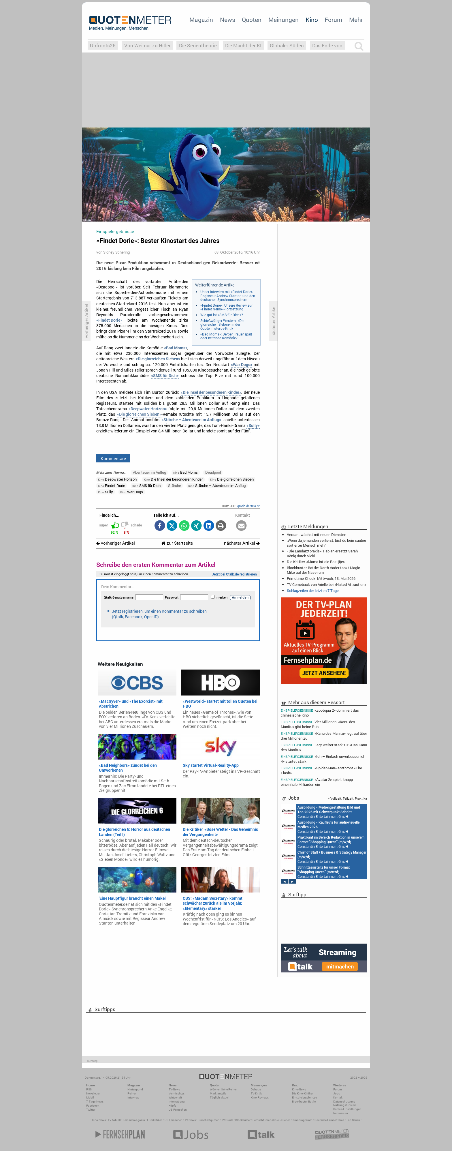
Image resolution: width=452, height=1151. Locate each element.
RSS (89, 1089)
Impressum (340, 1113)
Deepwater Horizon (117, 479)
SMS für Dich (146, 485)
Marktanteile (218, 1093)
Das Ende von (327, 45)
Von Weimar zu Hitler (147, 45)
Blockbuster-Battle (304, 1101)
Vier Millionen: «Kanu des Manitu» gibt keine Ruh (318, 724)
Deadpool (213, 472)
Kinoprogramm (302, 1120)
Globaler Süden (287, 45)
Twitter (90, 1109)
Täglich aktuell (219, 1097)
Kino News (99, 1120)
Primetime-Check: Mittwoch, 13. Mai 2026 (321, 578)
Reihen (132, 1093)
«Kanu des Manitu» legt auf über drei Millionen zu (324, 736)
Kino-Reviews (260, 1097)
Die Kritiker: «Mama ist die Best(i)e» (316, 561)
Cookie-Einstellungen (347, 1109)
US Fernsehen (173, 1120)
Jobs (336, 1093)
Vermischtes (176, 1093)
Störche (174, 485)
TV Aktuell (114, 1120)
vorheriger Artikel (115, 543)
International (177, 1101)
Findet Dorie (111, 485)
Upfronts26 (103, 45)
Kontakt (338, 1097)
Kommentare (113, 458)
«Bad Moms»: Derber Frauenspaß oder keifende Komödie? (226, 336)
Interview (133, 1097)
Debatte (256, 1089)
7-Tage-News (94, 1101)
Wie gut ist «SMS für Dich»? (221, 314)
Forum (333, 20)
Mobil (90, 1097)
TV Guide (227, 1120)
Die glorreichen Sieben (232, 479)
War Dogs (131, 492)
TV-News (174, 1089)
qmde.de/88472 (248, 506)
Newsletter (93, 1093)
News (227, 20)
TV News (190, 1120)
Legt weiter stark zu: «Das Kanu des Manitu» (324, 747)
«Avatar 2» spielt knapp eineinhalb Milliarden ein (317, 782)
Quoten (251, 20)
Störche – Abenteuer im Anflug (217, 485)
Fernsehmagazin (134, 1120)
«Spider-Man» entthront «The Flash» (321, 770)
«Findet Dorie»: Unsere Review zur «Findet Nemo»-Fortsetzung (226, 307)
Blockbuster (243, 1120)
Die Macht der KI (243, 45)
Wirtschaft (175, 1097)
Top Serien (353, 1120)
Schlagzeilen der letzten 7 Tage (313, 590)
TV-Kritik (256, 1093)
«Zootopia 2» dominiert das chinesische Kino (320, 712)
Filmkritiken (155, 1120)
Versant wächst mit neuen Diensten (316, 534)
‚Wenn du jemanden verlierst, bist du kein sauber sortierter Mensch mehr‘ (326, 543)
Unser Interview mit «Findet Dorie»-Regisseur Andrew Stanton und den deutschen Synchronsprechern (227, 295)
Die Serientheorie (198, 45)
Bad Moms (185, 472)
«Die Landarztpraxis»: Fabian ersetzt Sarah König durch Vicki (322, 553)
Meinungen (283, 20)
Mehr (356, 20)
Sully (105, 492)
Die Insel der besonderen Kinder (173, 479)
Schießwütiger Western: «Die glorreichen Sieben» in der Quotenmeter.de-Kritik (222, 324)
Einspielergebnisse (304, 1097)
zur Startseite (177, 543)
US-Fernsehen (178, 1109)
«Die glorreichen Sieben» (139, 414)
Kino (312, 20)
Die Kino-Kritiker (302, 1093)
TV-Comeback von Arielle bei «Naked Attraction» (326, 584)
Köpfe (172, 1105)
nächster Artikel (242, 543)
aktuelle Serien (281, 1120)
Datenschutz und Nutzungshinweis (344, 1103)
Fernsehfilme (261, 1120)
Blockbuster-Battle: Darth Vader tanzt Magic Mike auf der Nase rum (323, 570)
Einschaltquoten (208, 1120)
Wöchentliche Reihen (224, 1089)
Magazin (201, 20)
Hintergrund (135, 1089)
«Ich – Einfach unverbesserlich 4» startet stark (323, 759)
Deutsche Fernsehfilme (329, 1120)
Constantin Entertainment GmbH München (320, 811)
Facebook (92, 1105)
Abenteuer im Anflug (149, 472)
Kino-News (299, 1089)
